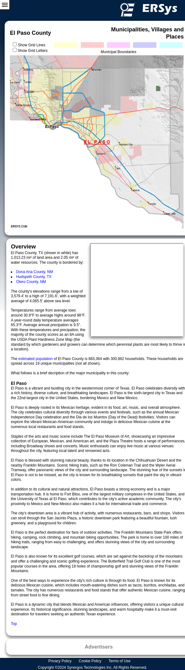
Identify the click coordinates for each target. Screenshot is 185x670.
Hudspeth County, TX (34, 277)
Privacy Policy (60, 661)
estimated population (36, 359)
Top (14, 624)
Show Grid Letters (33, 50)
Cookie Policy (90, 661)
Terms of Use (120, 661)
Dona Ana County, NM (34, 272)
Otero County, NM (31, 282)
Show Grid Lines (33, 45)
